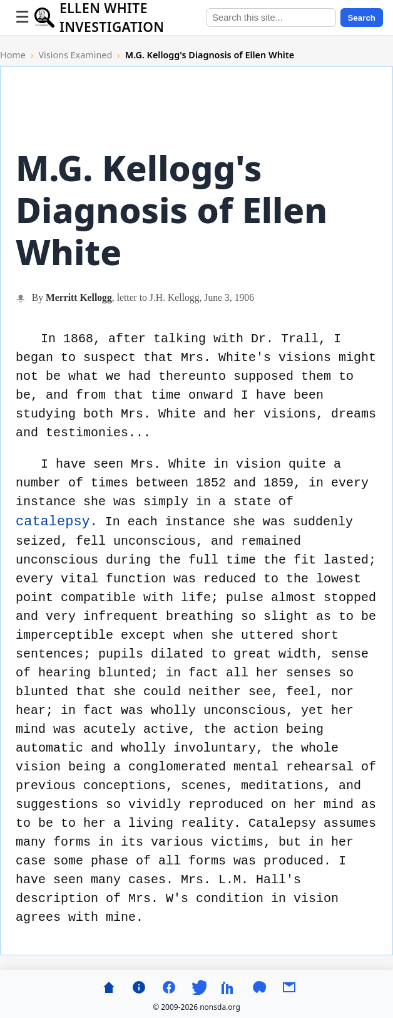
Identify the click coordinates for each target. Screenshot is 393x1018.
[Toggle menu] (22, 17)
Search (361, 18)
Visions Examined (75, 55)
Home (13, 55)
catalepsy (53, 522)
